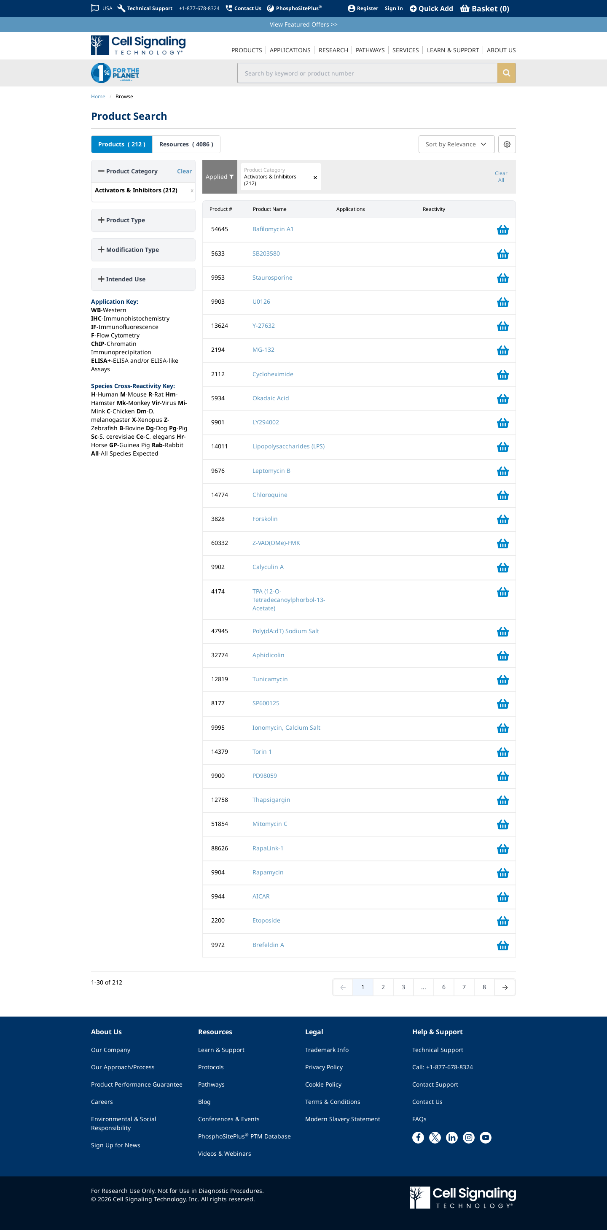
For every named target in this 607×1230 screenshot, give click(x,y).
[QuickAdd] (431, 8)
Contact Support (435, 1083)
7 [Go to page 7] (464, 986)
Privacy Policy (324, 1066)
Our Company (110, 1049)
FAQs (419, 1118)
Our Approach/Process (123, 1066)
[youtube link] (486, 1137)
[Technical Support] (145, 8)
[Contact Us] (243, 8)
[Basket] (484, 8)
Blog (204, 1101)
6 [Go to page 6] (444, 986)
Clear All (501, 176)
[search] (506, 73)
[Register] (362, 8)
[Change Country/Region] (102, 8)
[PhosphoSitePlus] (294, 8)
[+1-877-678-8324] (198, 8)
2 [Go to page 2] (383, 986)
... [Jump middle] (423, 986)
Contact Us (427, 1101)
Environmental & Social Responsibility (123, 1122)
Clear (184, 171)
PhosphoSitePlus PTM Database (244, 1135)
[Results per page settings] (507, 144)
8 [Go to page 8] (484, 986)
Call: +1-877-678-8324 (442, 1066)
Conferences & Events (229, 1118)
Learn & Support (221, 1049)
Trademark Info (327, 1049)
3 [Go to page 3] (403, 986)
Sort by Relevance (457, 144)
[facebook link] (418, 1137)
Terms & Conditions (332, 1101)
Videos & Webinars (224, 1153)
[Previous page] (343, 987)
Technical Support (437, 1049)
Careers (102, 1101)
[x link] (435, 1137)
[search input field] (367, 73)
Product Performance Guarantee (137, 1083)
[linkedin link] (452, 1137)
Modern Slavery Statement (342, 1118)
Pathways (211, 1083)
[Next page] (505, 987)
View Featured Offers (304, 24)
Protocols (211, 1066)
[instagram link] (469, 1137)
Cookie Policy (323, 1083)
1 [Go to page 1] (363, 986)
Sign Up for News (115, 1144)
